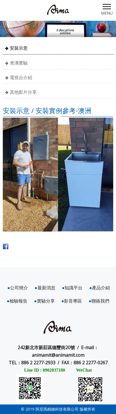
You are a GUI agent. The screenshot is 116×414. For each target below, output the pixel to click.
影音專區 (71, 301)
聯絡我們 (99, 301)
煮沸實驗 (19, 63)
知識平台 (72, 288)
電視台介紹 (21, 77)
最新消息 (45, 288)
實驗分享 (44, 301)
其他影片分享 (23, 92)
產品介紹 (99, 288)
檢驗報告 (17, 301)
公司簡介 (17, 288)
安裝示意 (19, 48)
